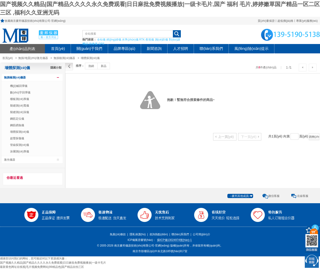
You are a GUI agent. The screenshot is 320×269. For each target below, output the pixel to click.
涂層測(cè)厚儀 (19, 151)
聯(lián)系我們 (211, 49)
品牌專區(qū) (124, 49)
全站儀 (101, 39)
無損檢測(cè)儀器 (64, 58)
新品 (103, 66)
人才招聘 (180, 49)
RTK (142, 39)
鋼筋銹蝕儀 (17, 125)
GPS (101, 43)
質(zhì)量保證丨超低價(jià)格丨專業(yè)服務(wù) (288, 20)
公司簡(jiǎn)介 (201, 234)
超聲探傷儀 (17, 138)
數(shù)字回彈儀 (20, 92)
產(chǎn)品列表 (22, 49)
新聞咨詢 (154, 49)
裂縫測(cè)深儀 (19, 112)
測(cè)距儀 (161, 39)
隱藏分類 (56, 67)
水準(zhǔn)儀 (130, 39)
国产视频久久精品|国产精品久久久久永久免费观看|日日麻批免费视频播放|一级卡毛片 (53, 262)
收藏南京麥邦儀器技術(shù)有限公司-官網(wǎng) (35, 20)
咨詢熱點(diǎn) (158, 234)
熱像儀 (93, 43)
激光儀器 (9, 159)
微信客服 (274, 196)
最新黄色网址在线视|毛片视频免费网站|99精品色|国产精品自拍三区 (42, 267)
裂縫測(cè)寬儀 (19, 105)
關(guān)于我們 (89, 49)
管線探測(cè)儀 (19, 145)
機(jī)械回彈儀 (18, 86)
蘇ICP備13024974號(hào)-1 (174, 240)
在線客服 (302, 196)
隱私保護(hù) (138, 234)
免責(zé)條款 (118, 234)
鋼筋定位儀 (17, 118)
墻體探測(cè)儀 (90, 58)
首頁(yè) (58, 49)
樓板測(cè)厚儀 (19, 99)
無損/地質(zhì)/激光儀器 (33, 58)
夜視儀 (149, 39)
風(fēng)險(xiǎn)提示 (251, 49)
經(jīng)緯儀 (113, 39)
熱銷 (91, 66)
